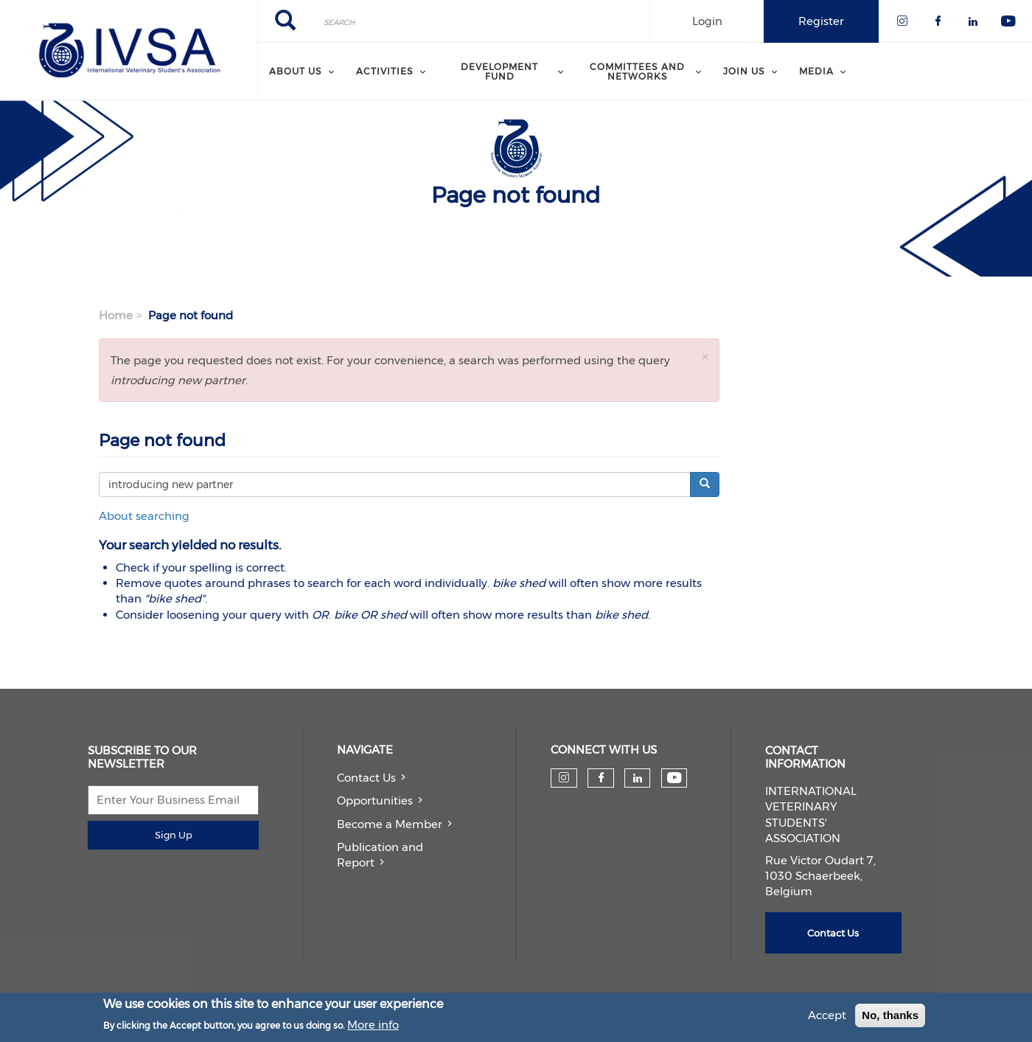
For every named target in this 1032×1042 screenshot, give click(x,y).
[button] (704, 356)
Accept (827, 1017)
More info (373, 1027)
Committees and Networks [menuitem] (637, 71)
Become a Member (389, 824)
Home (116, 315)
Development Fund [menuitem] (499, 71)
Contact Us (366, 778)
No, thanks (890, 1017)
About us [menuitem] (295, 71)
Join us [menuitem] (744, 71)
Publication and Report (380, 854)
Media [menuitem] (816, 71)
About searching (144, 516)
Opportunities (375, 800)
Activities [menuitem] (385, 71)
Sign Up (173, 835)
